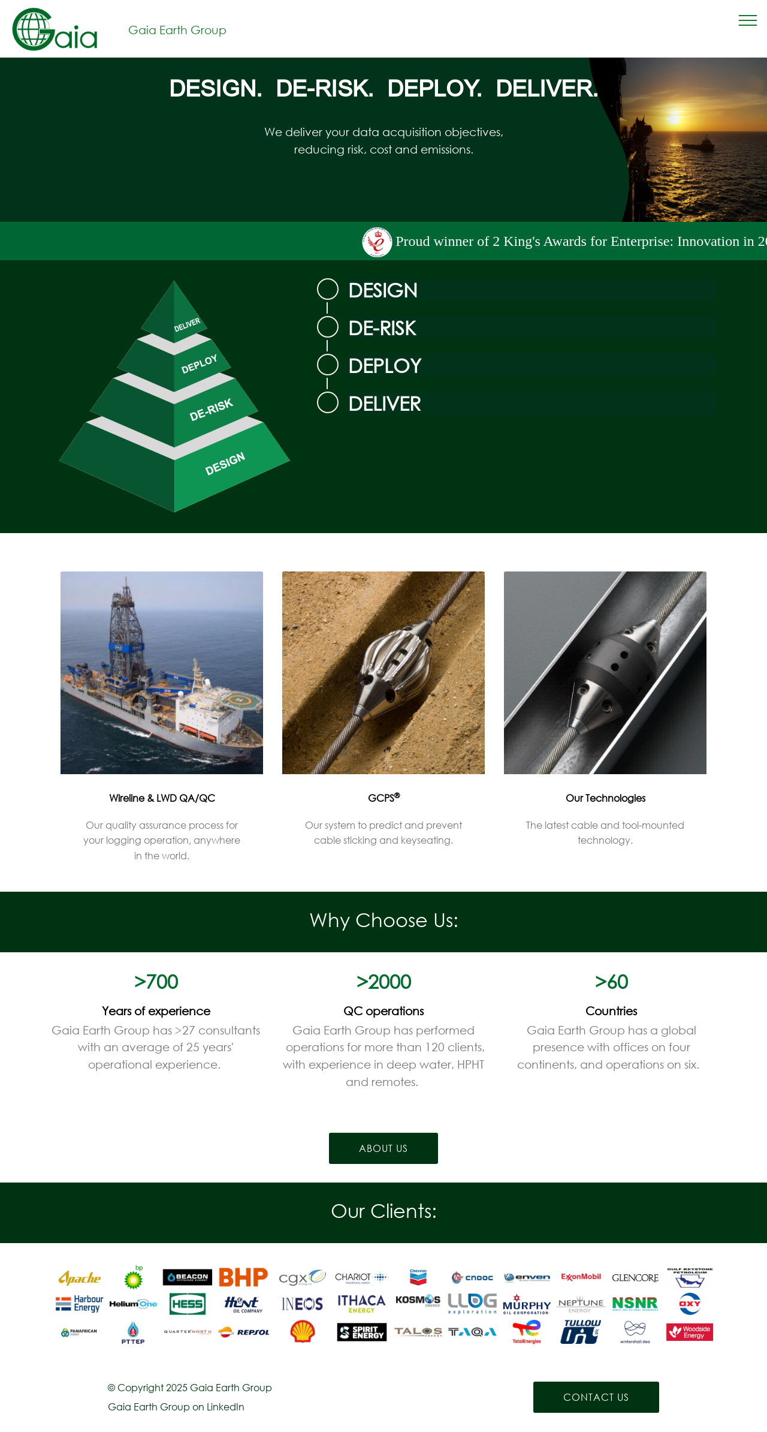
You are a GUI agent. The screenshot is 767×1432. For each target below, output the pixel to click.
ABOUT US (383, 1148)
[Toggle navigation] (748, 19)
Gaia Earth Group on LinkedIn (176, 1406)
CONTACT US (596, 1397)
